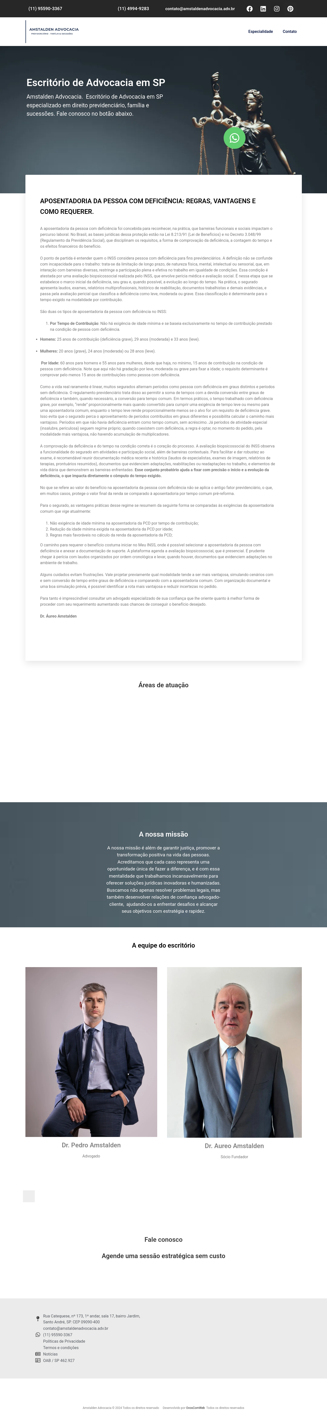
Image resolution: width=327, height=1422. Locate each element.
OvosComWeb (195, 1408)
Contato (290, 31)
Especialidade (260, 31)
